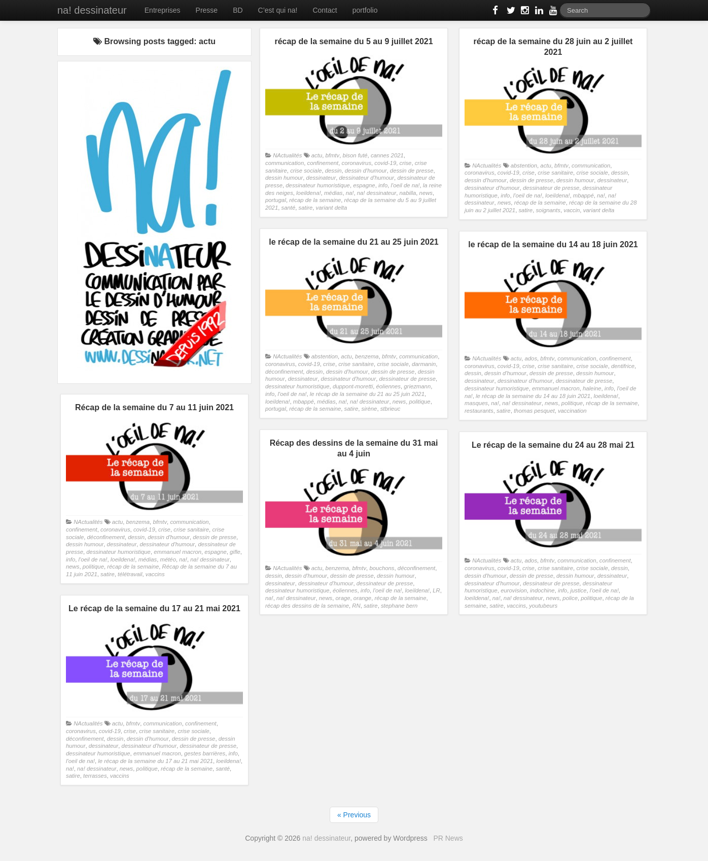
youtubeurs (543, 606)
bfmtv (332, 155)
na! (350, 193)
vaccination (572, 411)
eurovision (514, 590)
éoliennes (388, 386)
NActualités (287, 155)
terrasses (95, 776)
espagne (364, 185)
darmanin (424, 364)
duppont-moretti (353, 386)
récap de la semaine (315, 200)
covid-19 (385, 163)
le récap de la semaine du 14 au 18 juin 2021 (533, 396)
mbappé (583, 195)
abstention (524, 165)
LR (436, 590)
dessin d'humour (366, 171)
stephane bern (399, 606)
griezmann (417, 386)
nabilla (408, 193)
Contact (324, 10)
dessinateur (321, 178)
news (426, 193)
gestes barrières (204, 753)
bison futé (354, 155)
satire (306, 208)
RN (356, 606)
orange (362, 598)
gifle (235, 552)
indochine (542, 590)
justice (578, 590)
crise (405, 163)
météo (167, 559)
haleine (592, 388)
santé (288, 208)
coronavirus (357, 163)
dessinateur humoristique (318, 185)
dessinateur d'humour (366, 178)
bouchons (381, 568)
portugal (275, 200)
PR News (448, 838)
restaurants (479, 411)
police (570, 598)
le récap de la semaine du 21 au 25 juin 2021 (367, 394)
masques (476, 403)
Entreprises (163, 10)
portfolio (365, 10)
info (382, 185)
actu (316, 155)
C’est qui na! (278, 10)
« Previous (354, 815)
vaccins (155, 574)
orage (343, 598)
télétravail (130, 574)
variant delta (331, 208)
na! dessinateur (92, 10)
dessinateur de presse (551, 188)
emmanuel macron (556, 388)
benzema (367, 356)
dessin (333, 171)
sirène (369, 409)
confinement (322, 163)
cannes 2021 (387, 155)
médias (333, 193)
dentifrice (622, 366)
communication (284, 163)
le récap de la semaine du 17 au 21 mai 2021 (155, 761)
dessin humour (284, 178)
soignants (548, 210)
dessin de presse (412, 171)
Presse (207, 10)
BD (237, 10)
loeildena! (308, 193)
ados (530, 358)
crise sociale (306, 171)
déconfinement (284, 372)
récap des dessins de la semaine (307, 606)
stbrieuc (390, 409)
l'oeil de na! (405, 185)
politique (419, 402)
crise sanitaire (555, 173)
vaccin (571, 210)
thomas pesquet (534, 411)
